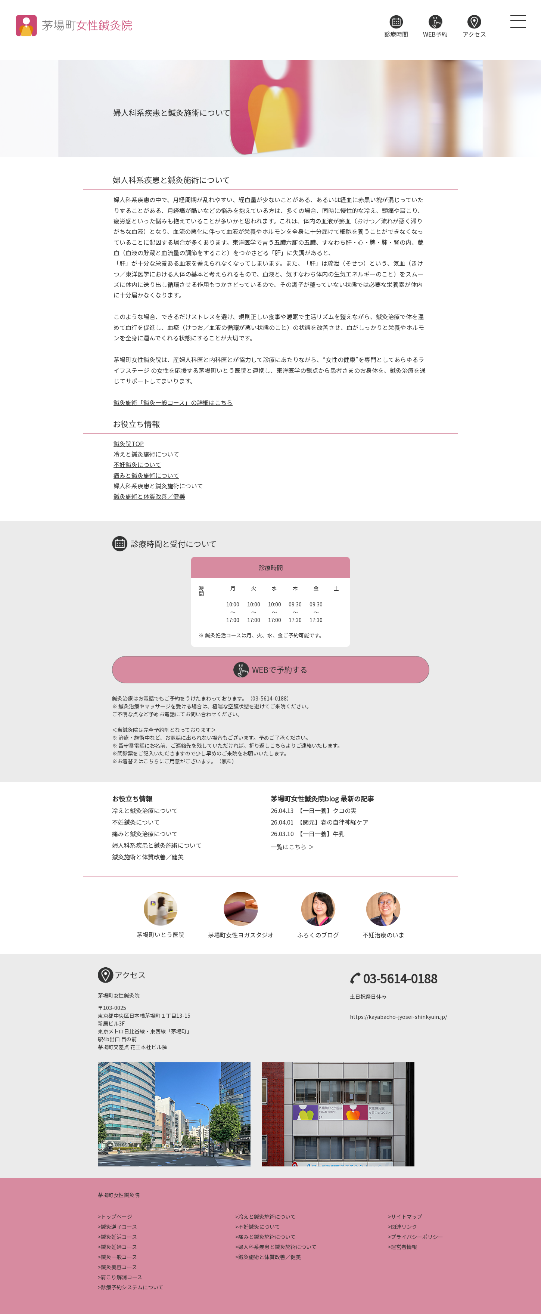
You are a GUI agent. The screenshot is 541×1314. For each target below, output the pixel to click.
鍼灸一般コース (119, 1255)
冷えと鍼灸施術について (146, 453)
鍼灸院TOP (129, 443)
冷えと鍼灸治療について (145, 809)
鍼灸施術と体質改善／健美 (149, 496)
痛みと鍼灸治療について (145, 832)
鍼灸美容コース (119, 1266)
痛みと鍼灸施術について (146, 475)
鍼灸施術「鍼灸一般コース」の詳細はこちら (173, 402)
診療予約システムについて (132, 1286)
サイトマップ (406, 1215)
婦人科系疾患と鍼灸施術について (158, 485)
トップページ (116, 1215)
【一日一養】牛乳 (308, 832)
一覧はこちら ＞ (292, 845)
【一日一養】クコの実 (314, 809)
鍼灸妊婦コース (119, 1245)
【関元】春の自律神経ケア (320, 821)
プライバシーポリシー (417, 1235)
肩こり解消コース (121, 1276)
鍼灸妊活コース (119, 1235)
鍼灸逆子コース (119, 1225)
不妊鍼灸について (137, 464)
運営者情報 (404, 1245)
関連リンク (404, 1225)
